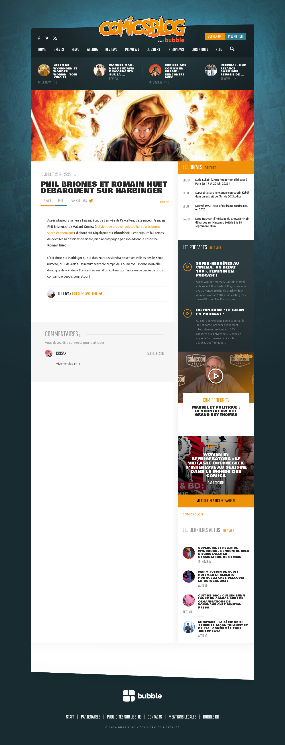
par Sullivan (79, 201)
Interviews (176, 52)
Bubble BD (211, 717)
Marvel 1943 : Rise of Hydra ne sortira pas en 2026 (215, 207)
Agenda (92, 52)
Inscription (235, 36)
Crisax (61, 354)
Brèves (59, 52)
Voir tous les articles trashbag (216, 501)
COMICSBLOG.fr (194, 514)
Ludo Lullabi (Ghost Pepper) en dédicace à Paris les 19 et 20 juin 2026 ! (215, 181)
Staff (70, 717)
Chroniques (200, 52)
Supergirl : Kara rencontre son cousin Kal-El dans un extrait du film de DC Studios (216, 194)
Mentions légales (182, 717)
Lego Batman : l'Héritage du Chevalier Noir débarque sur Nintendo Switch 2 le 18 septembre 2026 (216, 222)
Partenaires (90, 717)
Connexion (214, 36)
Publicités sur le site (124, 717)
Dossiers (153, 52)
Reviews (111, 52)
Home (42, 52)
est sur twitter (87, 294)
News (75, 52)
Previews (132, 52)
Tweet (164, 202)
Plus (219, 52)
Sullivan (59, 294)
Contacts (155, 717)
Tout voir (210, 168)
